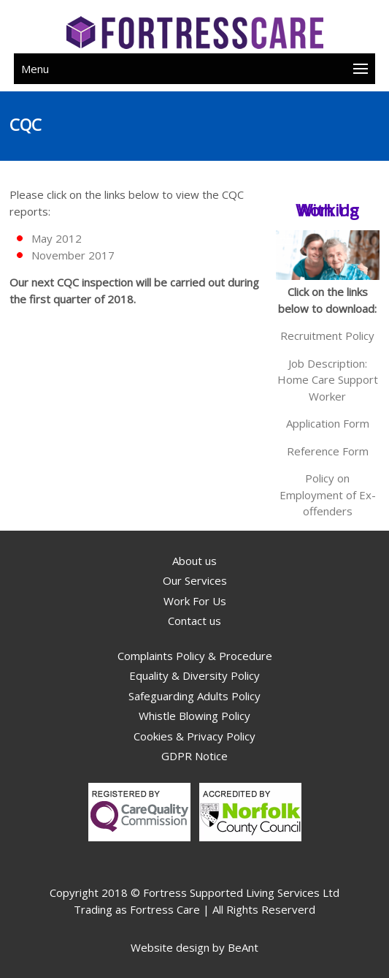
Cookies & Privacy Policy (194, 736)
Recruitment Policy (327, 335)
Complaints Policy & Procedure (195, 655)
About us (194, 560)
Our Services (195, 580)
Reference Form (328, 451)
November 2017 (73, 255)
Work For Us (194, 601)
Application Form (327, 423)
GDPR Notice (194, 755)
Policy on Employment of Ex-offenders (328, 494)
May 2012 (56, 238)
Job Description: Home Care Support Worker (327, 379)
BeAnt (243, 947)
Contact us (194, 620)
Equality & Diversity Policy (194, 675)
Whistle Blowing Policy (194, 715)
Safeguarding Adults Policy (194, 696)
